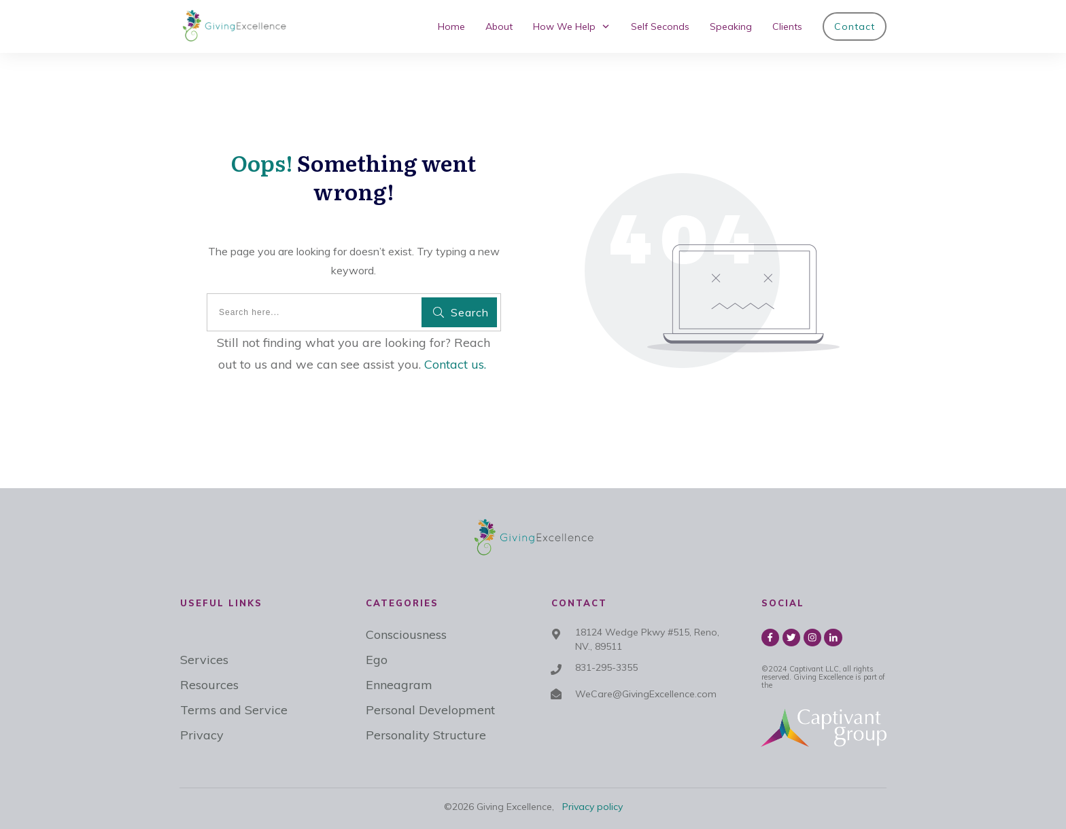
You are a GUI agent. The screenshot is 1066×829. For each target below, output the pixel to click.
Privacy (202, 735)
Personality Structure (426, 735)
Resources (209, 685)
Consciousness (406, 634)
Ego (377, 659)
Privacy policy (592, 806)
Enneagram (399, 685)
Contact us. (455, 364)
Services (204, 659)
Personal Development (430, 710)
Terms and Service (234, 710)
